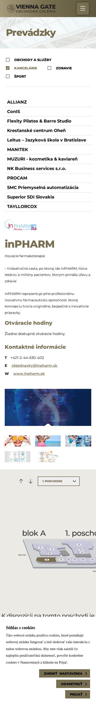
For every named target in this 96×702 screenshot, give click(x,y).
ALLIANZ (17, 102)
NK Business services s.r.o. (36, 168)
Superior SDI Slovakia (30, 197)
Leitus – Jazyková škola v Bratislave (46, 140)
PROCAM (17, 178)
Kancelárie (21, 68)
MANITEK (17, 149)
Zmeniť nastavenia (63, 673)
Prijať (76, 694)
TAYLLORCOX (22, 206)
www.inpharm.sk (29, 373)
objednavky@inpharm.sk (34, 365)
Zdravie (60, 68)
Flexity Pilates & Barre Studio (39, 121)
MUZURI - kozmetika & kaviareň (42, 159)
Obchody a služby (28, 59)
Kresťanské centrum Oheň (36, 130)
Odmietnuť (71, 684)
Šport (16, 76)
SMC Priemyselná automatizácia (42, 187)
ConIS (13, 111)
